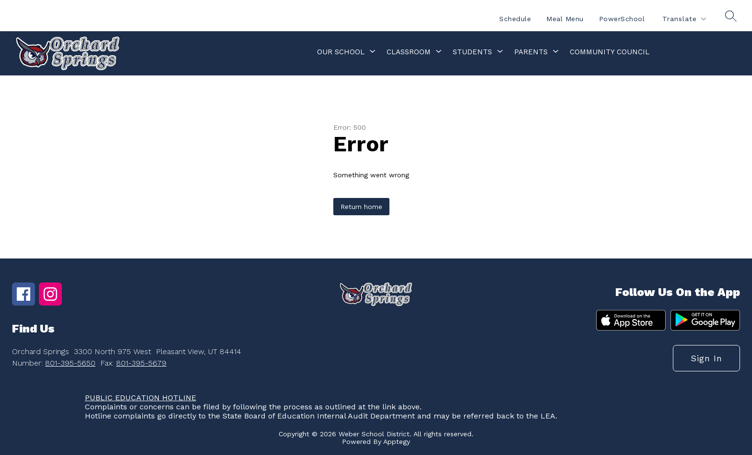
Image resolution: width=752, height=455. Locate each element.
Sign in (706, 358)
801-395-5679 (141, 363)
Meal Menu (565, 19)
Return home (361, 206)
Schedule (515, 19)
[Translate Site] (684, 19)
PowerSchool (622, 19)
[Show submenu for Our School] (340, 52)
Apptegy (396, 441)
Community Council (609, 52)
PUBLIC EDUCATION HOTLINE (140, 397)
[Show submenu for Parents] (531, 52)
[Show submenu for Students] (472, 52)
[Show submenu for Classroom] (409, 52)
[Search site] (731, 16)
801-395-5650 (70, 363)
